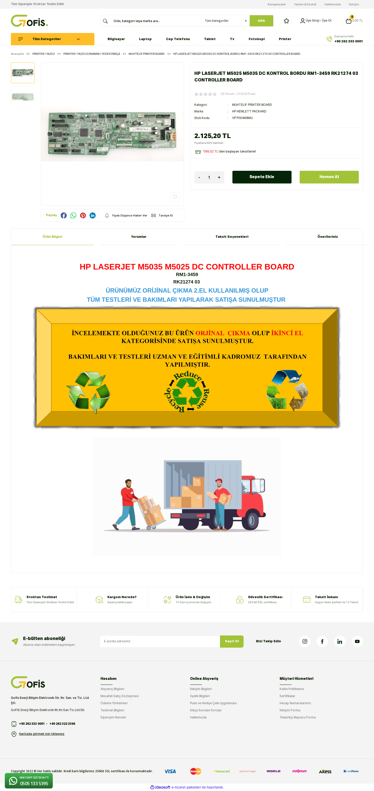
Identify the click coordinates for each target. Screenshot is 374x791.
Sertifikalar (287, 696)
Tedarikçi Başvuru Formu (298, 717)
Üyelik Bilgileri (200, 696)
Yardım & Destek (305, 4)
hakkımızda (198, 717)
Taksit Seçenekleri (231, 237)
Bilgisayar (116, 39)
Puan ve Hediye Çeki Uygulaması (213, 703)
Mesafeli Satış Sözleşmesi (119, 696)
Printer (285, 39)
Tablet (210, 39)
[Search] (156, 20)
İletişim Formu (290, 710)
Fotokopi (257, 39)
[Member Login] (303, 21)
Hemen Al (329, 177)
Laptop (145, 39)
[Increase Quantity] (219, 177)
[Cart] (354, 21)
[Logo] (29, 21)
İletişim (354, 4)
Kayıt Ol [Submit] (232, 641)
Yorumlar (138, 237)
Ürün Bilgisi (52, 237)
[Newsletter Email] (172, 641)
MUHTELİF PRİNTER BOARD (252, 105)
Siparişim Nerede (113, 717)
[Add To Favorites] (175, 196)
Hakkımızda (333, 4)
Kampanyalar (277, 4)
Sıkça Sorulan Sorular (206, 710)
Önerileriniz (327, 237)
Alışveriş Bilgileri (112, 689)
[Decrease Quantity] (199, 177)
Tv (232, 39)
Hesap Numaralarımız (295, 703)
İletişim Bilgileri (201, 689)
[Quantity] (209, 177)
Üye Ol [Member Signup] (326, 20)
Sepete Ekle (261, 177)
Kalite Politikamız (292, 689)
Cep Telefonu (178, 39)
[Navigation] (55, 39)
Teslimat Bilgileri (112, 710)
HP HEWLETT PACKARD (249, 111)
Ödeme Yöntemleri (114, 703)
